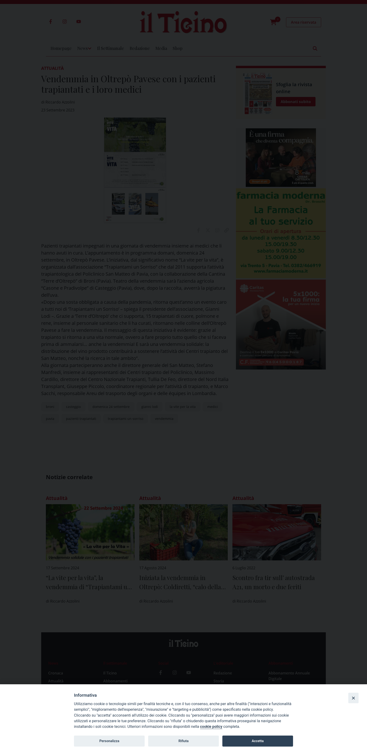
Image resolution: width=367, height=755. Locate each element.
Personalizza (109, 741)
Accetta (258, 741)
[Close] (353, 698)
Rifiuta (183, 741)
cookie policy (211, 726)
